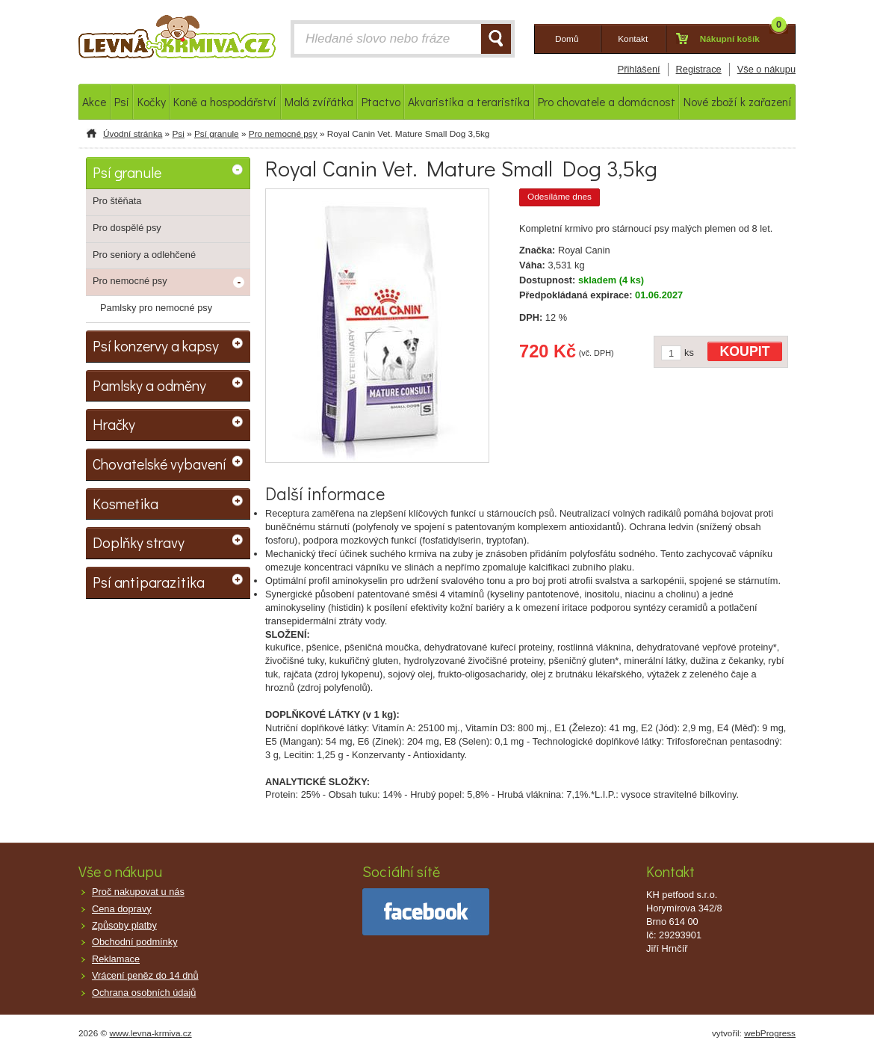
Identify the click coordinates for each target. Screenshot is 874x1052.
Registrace (699, 69)
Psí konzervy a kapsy (156, 345)
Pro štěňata (117, 200)
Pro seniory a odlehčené (144, 254)
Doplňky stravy (139, 542)
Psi (178, 134)
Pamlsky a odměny (149, 385)
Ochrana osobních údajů (144, 992)
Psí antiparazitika (149, 581)
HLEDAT (496, 39)
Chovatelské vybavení (159, 463)
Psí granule (216, 134)
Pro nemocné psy (283, 134)
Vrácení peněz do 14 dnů (145, 975)
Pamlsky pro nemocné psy (156, 307)
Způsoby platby (124, 925)
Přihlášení (639, 69)
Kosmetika (125, 503)
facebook (425, 911)
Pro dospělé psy (127, 227)
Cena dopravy (122, 908)
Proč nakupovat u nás (138, 891)
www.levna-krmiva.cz (151, 1033)
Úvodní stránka (132, 134)
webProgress (770, 1033)
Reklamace (116, 959)
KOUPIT (745, 351)
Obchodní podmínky (135, 941)
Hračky (114, 424)
